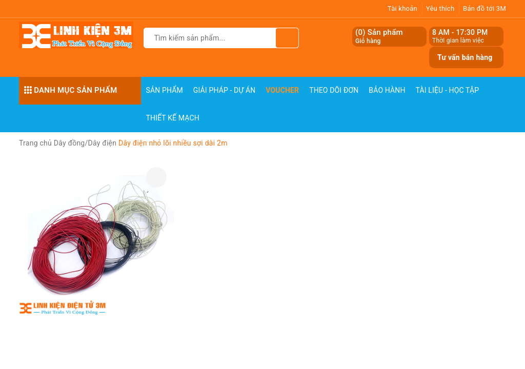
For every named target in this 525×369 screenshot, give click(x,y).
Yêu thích (440, 8)
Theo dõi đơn (333, 90)
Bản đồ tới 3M (484, 8)
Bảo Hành (387, 90)
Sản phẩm (164, 90)
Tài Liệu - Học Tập (447, 90)
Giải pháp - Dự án (224, 90)
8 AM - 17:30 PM (460, 32)
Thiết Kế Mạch (172, 118)
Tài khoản (402, 8)
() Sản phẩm (379, 37)
